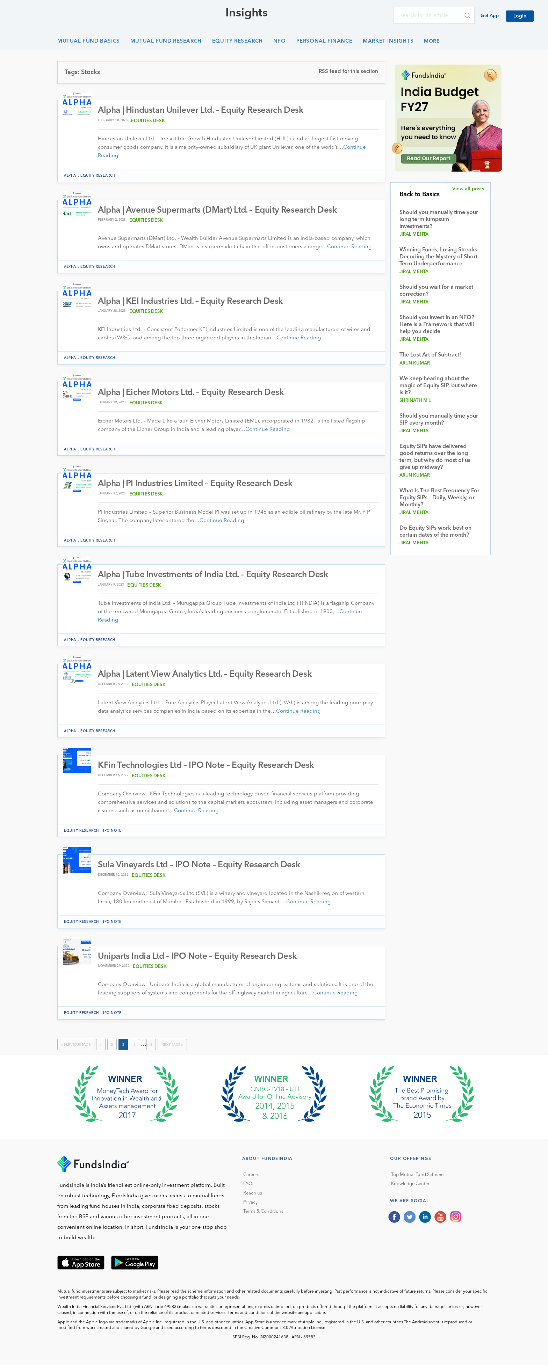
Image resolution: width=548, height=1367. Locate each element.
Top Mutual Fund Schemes (418, 1177)
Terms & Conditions (263, 1214)
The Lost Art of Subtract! (430, 355)
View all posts (468, 188)
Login (519, 16)
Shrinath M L (415, 400)
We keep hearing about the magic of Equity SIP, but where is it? (438, 386)
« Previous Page (76, 1047)
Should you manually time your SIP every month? (438, 419)
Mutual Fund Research (166, 41)
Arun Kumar (414, 363)
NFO (279, 41)
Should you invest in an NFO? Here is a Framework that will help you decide (436, 325)
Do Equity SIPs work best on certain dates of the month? (435, 532)
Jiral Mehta (414, 234)
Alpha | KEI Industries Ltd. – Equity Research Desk (194, 302)
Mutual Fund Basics (88, 41)
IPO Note (112, 833)
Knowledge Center (410, 1186)
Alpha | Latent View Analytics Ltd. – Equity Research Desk (209, 676)
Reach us (252, 1195)
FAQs (248, 1186)
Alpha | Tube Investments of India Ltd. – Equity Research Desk (217, 576)
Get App (490, 16)
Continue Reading (349, 247)
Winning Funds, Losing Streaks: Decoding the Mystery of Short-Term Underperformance (439, 257)
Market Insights (388, 41)
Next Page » (172, 1047)
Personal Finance (324, 41)
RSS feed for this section (348, 71)
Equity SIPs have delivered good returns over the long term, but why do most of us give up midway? (434, 457)
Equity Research (237, 41)
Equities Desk (148, 121)
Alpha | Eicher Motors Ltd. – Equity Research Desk (194, 393)
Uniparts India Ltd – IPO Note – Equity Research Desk (200, 959)
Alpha (70, 176)
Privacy (250, 1205)
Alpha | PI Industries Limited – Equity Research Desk (198, 485)
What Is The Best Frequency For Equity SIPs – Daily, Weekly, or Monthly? (439, 498)
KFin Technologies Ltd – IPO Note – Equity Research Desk (208, 767)
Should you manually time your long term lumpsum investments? (438, 219)
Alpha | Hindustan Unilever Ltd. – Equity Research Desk (204, 110)
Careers (251, 1177)
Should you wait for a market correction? (436, 291)
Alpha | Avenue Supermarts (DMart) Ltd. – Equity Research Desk (222, 210)
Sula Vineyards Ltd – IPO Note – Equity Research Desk (201, 867)
